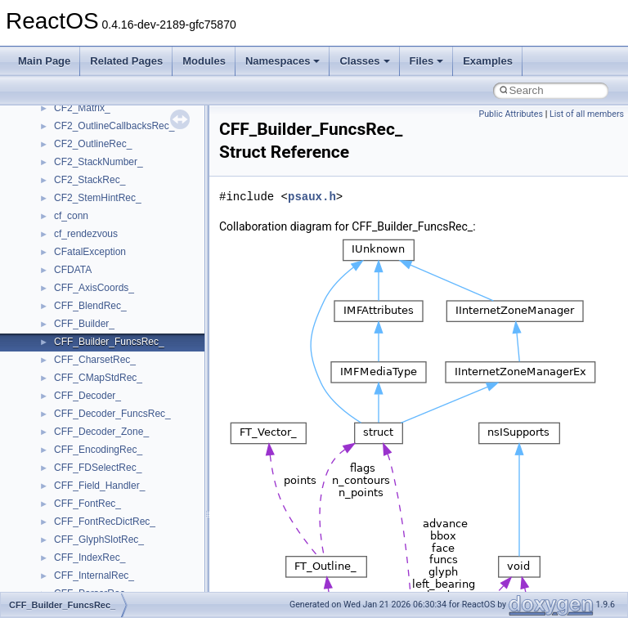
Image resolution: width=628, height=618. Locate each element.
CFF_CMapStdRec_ (98, 377)
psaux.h (312, 196)
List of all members (587, 114)
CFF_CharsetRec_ (95, 359)
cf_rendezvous (86, 234)
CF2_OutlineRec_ (93, 144)
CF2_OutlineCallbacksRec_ (114, 126)
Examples (488, 61)
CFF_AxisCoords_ (94, 287)
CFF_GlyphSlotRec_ (99, 539)
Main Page (44, 61)
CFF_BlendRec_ (90, 305)
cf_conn (71, 216)
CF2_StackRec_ (89, 180)
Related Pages (126, 61)
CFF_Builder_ (84, 323)
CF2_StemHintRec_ (97, 198)
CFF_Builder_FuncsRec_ (109, 341)
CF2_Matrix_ (82, 108)
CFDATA (73, 269)
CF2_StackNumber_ (98, 162)
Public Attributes (510, 114)
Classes (364, 61)
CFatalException (90, 252)
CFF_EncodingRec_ (98, 449)
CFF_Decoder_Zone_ (101, 431)
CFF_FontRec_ (87, 503)
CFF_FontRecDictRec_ (104, 521)
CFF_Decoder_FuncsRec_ (112, 413)
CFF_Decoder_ (87, 395)
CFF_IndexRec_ (89, 557)
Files (427, 61)
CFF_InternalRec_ (94, 575)
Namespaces (283, 61)
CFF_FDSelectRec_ (97, 467)
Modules (204, 61)
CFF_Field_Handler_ (99, 485)
